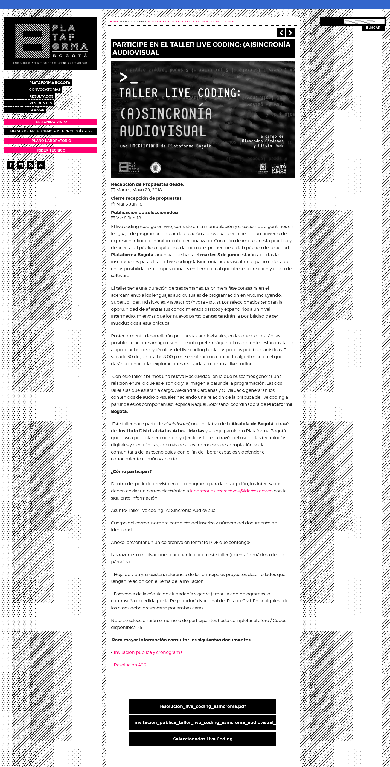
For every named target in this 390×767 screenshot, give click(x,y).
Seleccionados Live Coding (202, 739)
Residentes (45, 101)
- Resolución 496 (128, 665)
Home (114, 21)
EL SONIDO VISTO (51, 119)
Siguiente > (290, 32)
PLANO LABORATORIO (51, 138)
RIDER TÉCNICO (51, 148)
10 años (41, 107)
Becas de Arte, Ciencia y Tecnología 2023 (51, 129)
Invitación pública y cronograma (148, 652)
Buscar (373, 27)
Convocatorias (50, 88)
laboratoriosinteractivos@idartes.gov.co (231, 491)
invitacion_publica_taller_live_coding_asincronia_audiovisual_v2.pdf (205, 722)
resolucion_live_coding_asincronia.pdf (202, 706)
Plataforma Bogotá (54, 82)
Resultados (46, 95)
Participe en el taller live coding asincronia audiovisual (193, 21)
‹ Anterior (281, 32)
